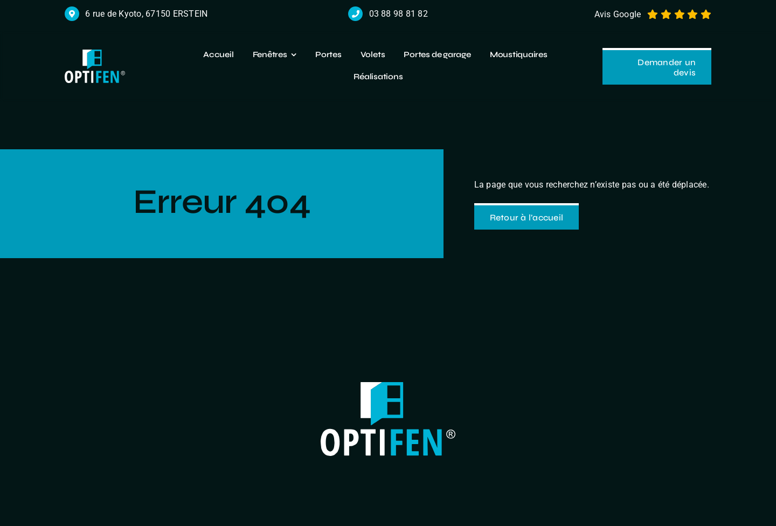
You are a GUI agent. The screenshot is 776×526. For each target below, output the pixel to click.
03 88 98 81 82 (398, 14)
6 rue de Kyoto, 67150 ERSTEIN (146, 14)
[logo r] (95, 54)
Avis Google (617, 14)
